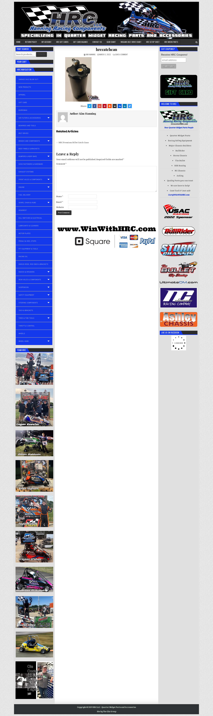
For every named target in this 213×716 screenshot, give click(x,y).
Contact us (97, 41)
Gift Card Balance (80, 41)
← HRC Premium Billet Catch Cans (72, 142)
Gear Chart (111, 41)
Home (18, 41)
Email (59, 202)
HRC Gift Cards (62, 41)
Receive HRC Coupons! (174, 54)
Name (59, 196)
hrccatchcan (106, 49)
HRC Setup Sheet (153, 41)
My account (46, 41)
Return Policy (31, 41)
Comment (61, 163)
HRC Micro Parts (171, 41)
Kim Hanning (90, 54)
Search (41, 54)
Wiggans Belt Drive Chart (131, 41)
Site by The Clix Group (106, 711)
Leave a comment (121, 54)
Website (60, 207)
